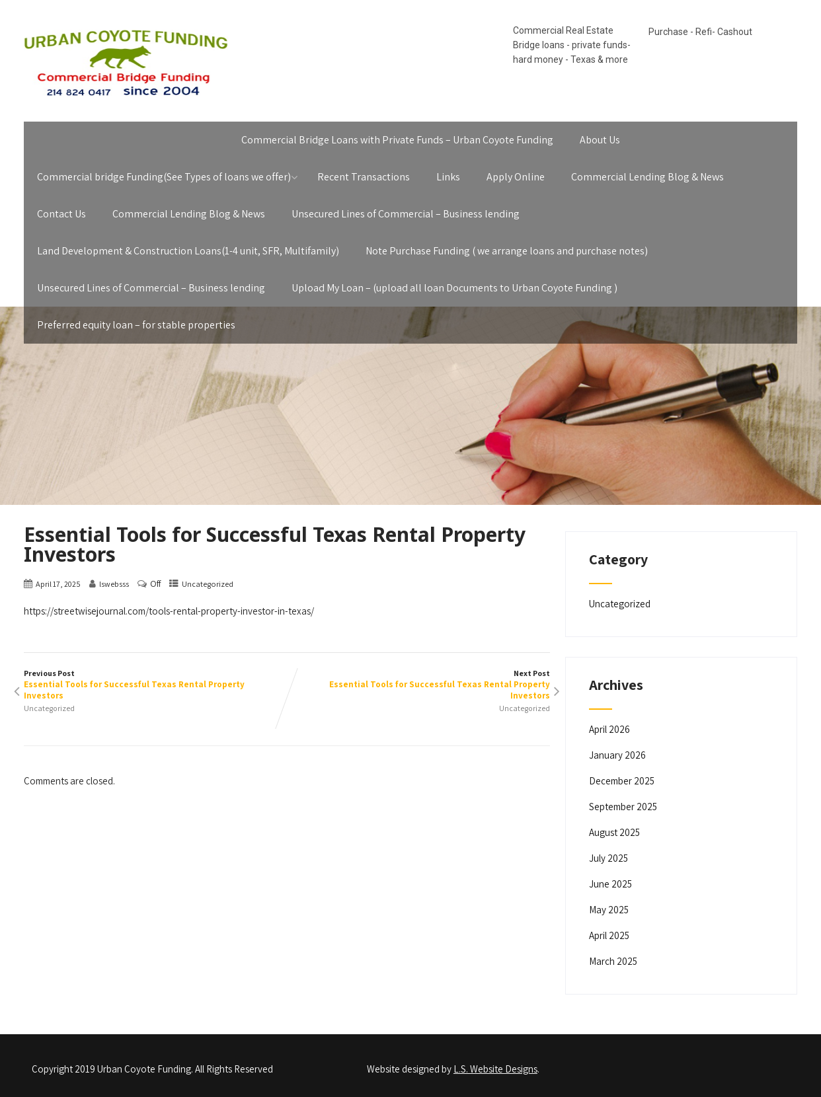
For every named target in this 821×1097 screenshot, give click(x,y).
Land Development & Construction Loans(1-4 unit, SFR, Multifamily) (188, 251)
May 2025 (609, 909)
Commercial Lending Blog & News (647, 177)
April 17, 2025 (58, 584)
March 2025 (613, 961)
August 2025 (614, 832)
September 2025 (623, 806)
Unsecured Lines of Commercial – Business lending (406, 214)
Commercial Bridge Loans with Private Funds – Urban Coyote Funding (397, 140)
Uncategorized (207, 584)
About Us (600, 140)
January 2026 (617, 755)
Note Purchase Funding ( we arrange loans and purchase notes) (507, 251)
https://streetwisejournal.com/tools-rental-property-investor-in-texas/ (169, 611)
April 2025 (609, 935)
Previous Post (155, 684)
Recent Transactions (363, 177)
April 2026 (609, 729)
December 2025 (621, 781)
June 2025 (610, 884)
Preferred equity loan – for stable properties (136, 325)
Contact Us (61, 214)
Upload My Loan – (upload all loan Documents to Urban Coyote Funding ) (454, 288)
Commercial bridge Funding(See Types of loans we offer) (164, 177)
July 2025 (608, 858)
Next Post (418, 684)
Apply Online (516, 177)
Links (448, 177)
